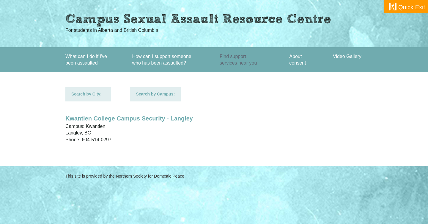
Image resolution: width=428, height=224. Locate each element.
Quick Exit (411, 7)
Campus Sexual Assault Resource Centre (198, 20)
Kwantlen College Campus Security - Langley (129, 118)
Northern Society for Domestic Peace (150, 176)
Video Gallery (347, 56)
